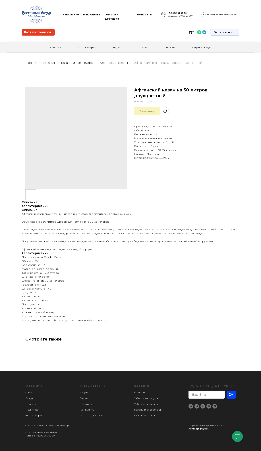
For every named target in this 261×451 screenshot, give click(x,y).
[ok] (202, 406)
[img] (163, 14)
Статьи (143, 47)
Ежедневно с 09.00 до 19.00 (179, 16)
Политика (31, 409)
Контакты (144, 14)
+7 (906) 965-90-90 (177, 13)
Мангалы (140, 392)
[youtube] (208, 406)
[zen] (214, 406)
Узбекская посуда (146, 398)
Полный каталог (144, 415)
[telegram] (196, 406)
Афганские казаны (114, 63)
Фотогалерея (87, 47)
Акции (84, 392)
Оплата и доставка (92, 415)
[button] (224, 32)
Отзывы (170, 47)
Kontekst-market (198, 428)
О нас (29, 392)
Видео (117, 47)
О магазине (70, 14)
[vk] (190, 406)
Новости (55, 47)
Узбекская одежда (146, 404)
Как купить (91, 14)
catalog (49, 63)
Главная (31, 63)
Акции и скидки (202, 47)
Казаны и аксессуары (77, 63)
